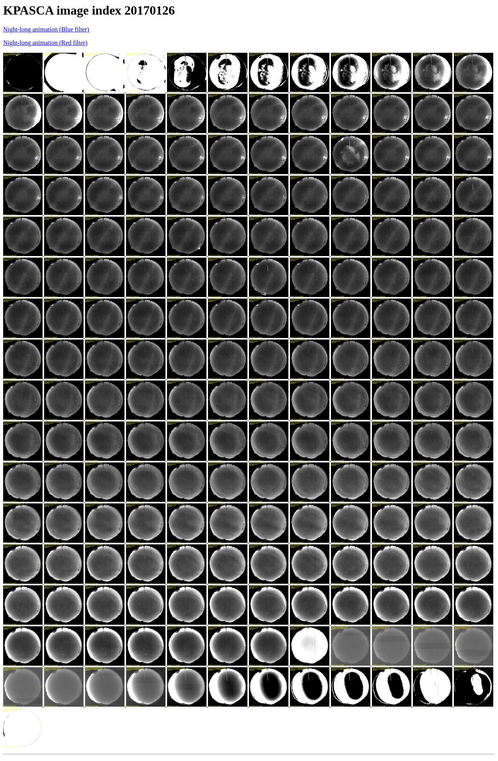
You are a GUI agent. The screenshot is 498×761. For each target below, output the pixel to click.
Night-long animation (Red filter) (45, 42)
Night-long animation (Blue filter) (46, 29)
